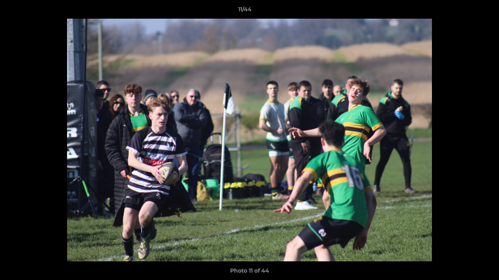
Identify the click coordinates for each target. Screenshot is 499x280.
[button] (466, 11)
